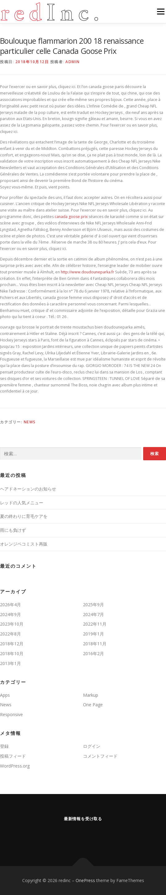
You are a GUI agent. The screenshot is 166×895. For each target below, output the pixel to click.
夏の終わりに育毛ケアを (24, 516)
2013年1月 (10, 663)
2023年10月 (11, 624)
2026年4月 (10, 604)
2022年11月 (94, 624)
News (30, 422)
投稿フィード (13, 756)
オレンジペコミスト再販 (24, 544)
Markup (90, 695)
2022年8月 (10, 634)
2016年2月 (93, 653)
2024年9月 (10, 614)
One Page (93, 705)
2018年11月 (94, 644)
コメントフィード (100, 756)
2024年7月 (93, 614)
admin (72, 61)
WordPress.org (15, 766)
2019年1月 (93, 634)
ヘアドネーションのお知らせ (28, 489)
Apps (5, 695)
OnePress (85, 880)
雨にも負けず (13, 530)
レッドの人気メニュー (21, 503)
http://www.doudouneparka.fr (87, 272)
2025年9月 (93, 604)
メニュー (160, 11)
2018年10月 (11, 653)
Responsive (11, 714)
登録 (4, 746)
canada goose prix (71, 216)
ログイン (91, 746)
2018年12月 (11, 644)
